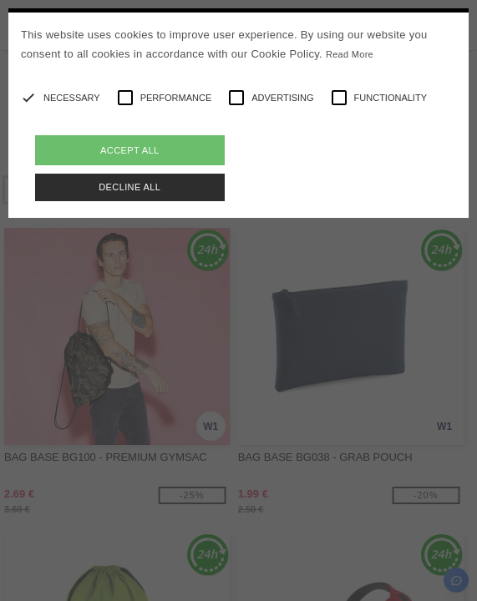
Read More (349, 54)
